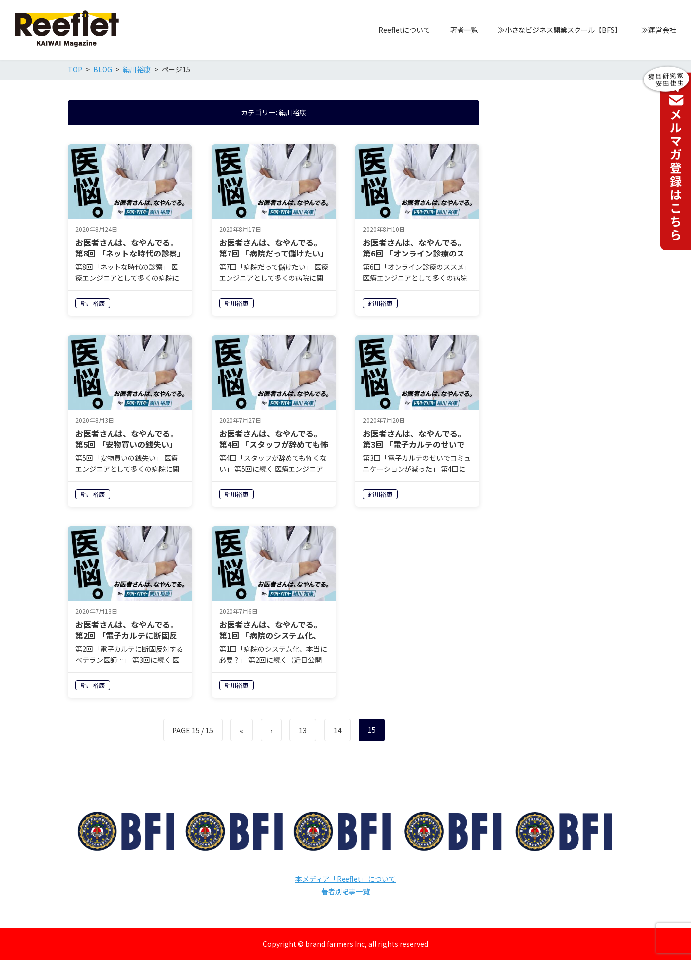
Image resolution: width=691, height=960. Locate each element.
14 (338, 730)
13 (303, 730)
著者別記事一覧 (345, 891)
